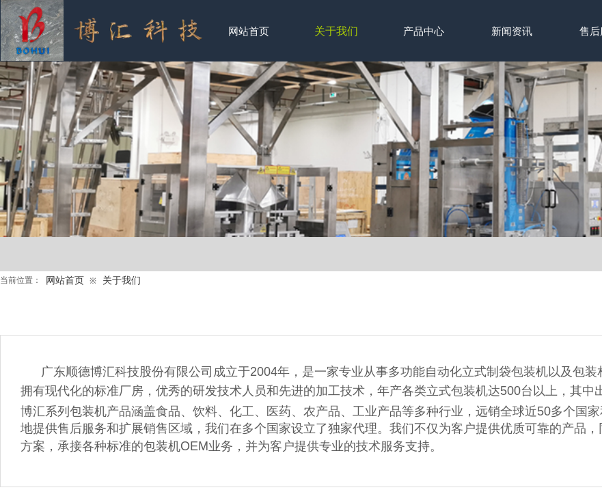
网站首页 (65, 280)
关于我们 (121, 280)
